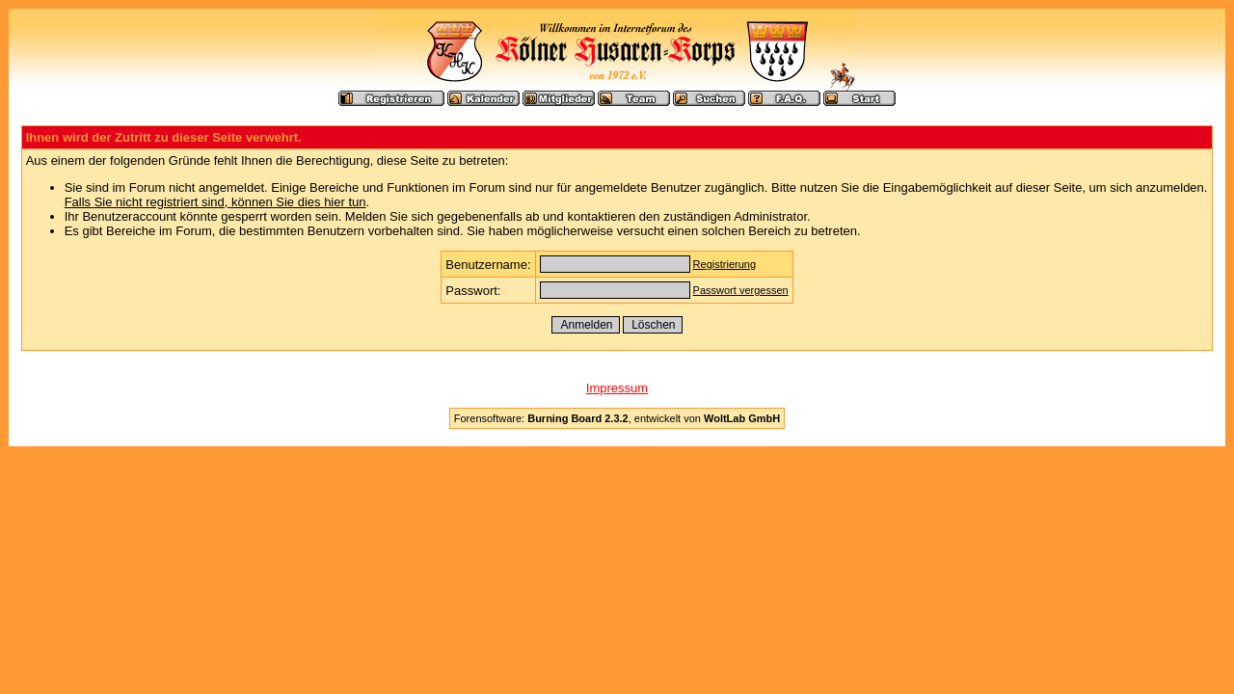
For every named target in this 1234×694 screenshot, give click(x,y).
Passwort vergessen (741, 290)
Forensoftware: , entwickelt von (617, 418)
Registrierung (724, 264)
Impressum (617, 388)
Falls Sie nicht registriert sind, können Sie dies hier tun (215, 202)
